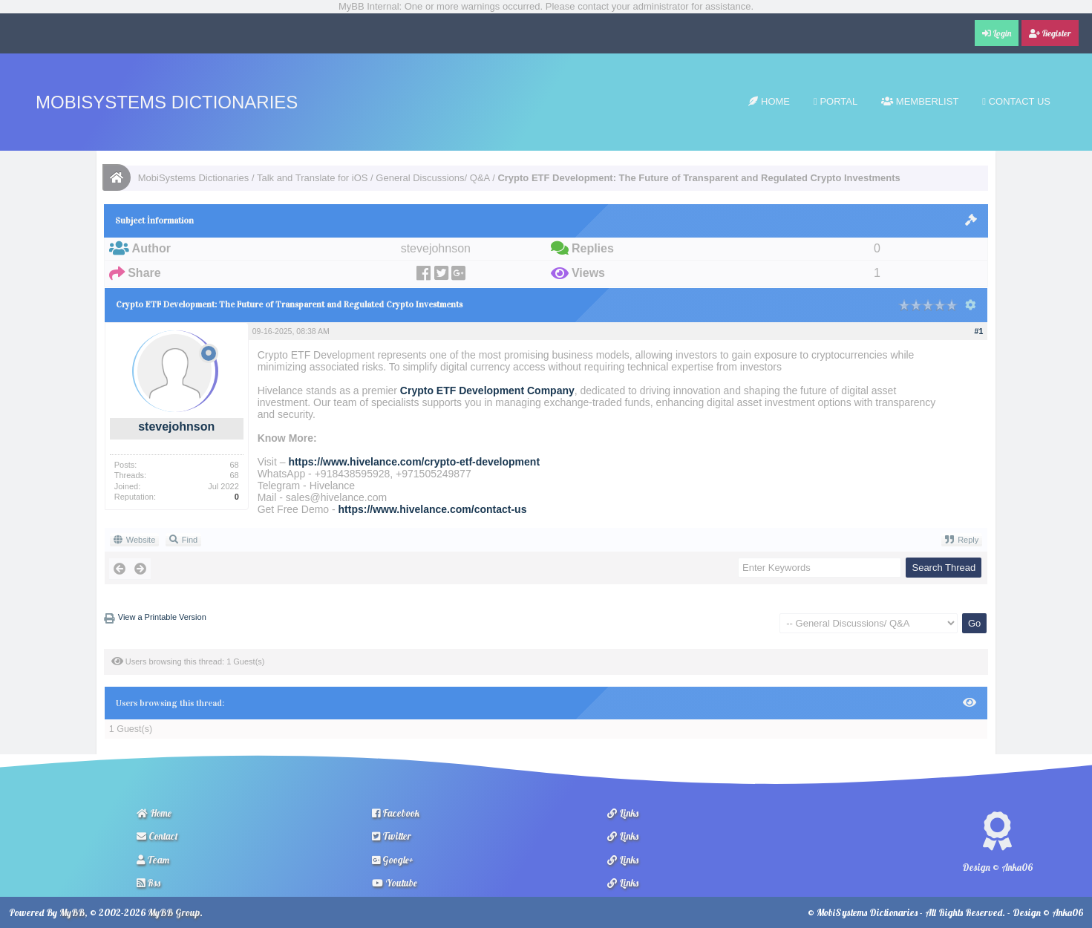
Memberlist (919, 101)
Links (622, 813)
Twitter (391, 836)
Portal (835, 101)
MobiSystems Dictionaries (167, 102)
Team (153, 860)
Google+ (392, 860)
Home (769, 101)
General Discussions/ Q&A (432, 177)
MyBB (72, 912)
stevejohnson (176, 426)
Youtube (394, 883)
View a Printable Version (162, 616)
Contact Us (1016, 101)
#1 (979, 331)
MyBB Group (174, 912)
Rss (148, 883)
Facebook (395, 813)
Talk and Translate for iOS (312, 177)
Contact (157, 836)
